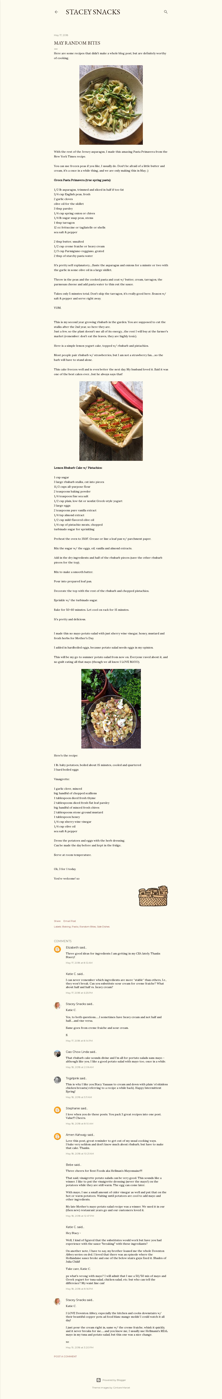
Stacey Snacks (93, 12)
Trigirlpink (72, 1078)
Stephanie (73, 1108)
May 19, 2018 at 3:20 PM (79, 1347)
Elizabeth (72, 947)
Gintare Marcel (121, 1387)
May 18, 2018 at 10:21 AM (80, 1153)
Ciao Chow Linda (77, 1052)
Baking (66, 926)
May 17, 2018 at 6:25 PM (79, 992)
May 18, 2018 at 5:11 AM (79, 1097)
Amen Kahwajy (76, 1135)
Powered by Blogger (111, 1380)
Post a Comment (65, 1356)
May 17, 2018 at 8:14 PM (79, 1040)
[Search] (165, 11)
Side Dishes (103, 926)
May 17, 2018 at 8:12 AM (79, 962)
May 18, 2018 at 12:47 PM (80, 1215)
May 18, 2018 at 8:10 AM (79, 1123)
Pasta (75, 926)
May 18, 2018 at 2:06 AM (80, 1067)
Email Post (69, 920)
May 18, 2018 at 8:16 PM (79, 1288)
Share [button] (57, 920)
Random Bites (88, 926)
